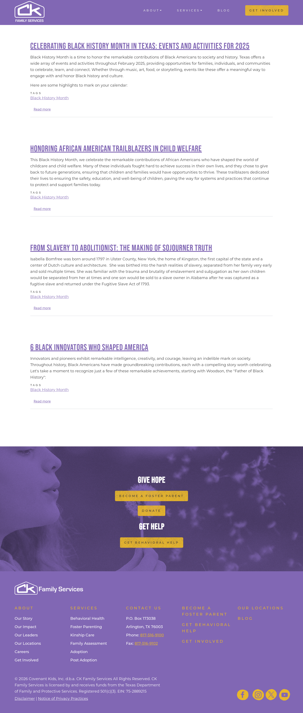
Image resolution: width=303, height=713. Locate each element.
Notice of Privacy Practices (63, 698)
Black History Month (49, 98)
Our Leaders (26, 635)
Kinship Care (82, 635)
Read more (42, 109)
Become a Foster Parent (151, 496)
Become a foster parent (205, 611)
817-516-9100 (152, 635)
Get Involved (266, 10)
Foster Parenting (86, 627)
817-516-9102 (146, 643)
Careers (22, 652)
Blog (223, 10)
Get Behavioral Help (151, 542)
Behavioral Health (87, 618)
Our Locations (28, 643)
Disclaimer (25, 698)
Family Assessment (88, 643)
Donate (151, 511)
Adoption (79, 652)
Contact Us (144, 608)
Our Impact (25, 627)
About (151, 10)
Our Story (23, 618)
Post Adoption (83, 660)
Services (188, 10)
